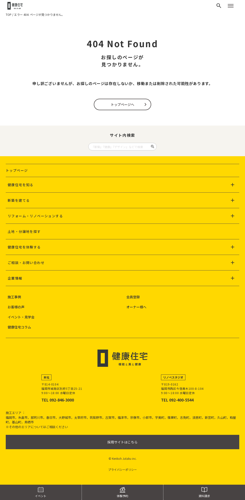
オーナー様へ (136, 307)
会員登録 (133, 296)
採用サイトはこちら (122, 442)
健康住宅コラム (19, 327)
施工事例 (14, 296)
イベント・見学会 (21, 317)
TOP (8, 14)
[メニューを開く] (230, 5)
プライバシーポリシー (122, 469)
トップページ (17, 170)
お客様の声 (16, 307)
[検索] (219, 6)
